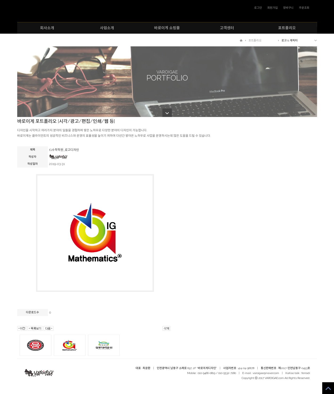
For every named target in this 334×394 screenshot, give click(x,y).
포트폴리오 (254, 40)
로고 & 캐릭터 (289, 40)
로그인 (258, 7)
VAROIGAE (167, 12)
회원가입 (272, 7)
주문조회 (304, 7)
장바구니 (288, 7)
